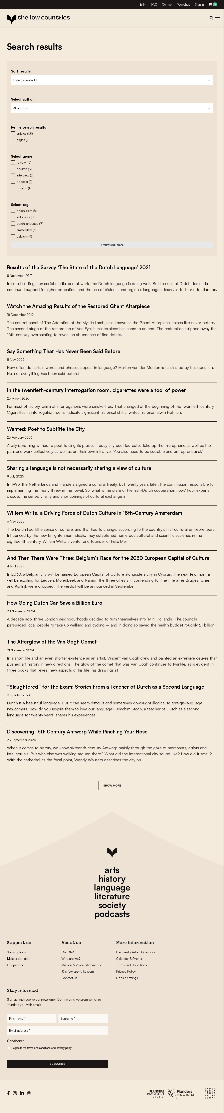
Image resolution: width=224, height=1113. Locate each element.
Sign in (199, 4)
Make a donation (18, 964)
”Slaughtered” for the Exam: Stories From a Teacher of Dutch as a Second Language (110, 692)
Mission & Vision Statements (81, 971)
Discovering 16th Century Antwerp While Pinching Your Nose (81, 737)
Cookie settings (127, 983)
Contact (167, 4)
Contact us (69, 983)
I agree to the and (41, 1054)
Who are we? (70, 964)
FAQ (154, 4)
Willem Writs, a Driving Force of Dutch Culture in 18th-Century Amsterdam (99, 512)
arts (112, 875)
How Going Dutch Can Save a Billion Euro (57, 608)
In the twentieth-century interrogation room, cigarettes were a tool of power (101, 390)
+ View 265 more (112, 244)
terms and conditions (38, 1054)
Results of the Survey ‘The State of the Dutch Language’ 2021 (82, 267)
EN (142, 4)
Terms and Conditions (131, 971)
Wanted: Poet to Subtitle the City (47, 428)
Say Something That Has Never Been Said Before (66, 351)
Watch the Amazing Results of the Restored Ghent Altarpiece (81, 306)
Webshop (183, 4)
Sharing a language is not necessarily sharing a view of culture (83, 467)
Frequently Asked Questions (136, 958)
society (112, 910)
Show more (112, 791)
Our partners (16, 971)
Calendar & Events (129, 964)
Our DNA (67, 958)
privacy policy (63, 1054)
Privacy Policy (126, 977)
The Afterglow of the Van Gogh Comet (54, 647)
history (112, 884)
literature (112, 901)
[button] (112, 133)
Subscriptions (16, 958)
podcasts (112, 919)
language (112, 893)
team (77, 977)
